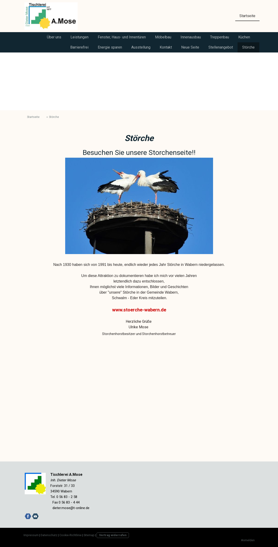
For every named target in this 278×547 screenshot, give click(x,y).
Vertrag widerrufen (112, 535)
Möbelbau (163, 37)
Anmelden (248, 540)
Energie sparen (110, 47)
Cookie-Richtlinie (70, 535)
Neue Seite (190, 47)
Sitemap (89, 535)
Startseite (247, 16)
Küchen (244, 37)
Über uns (54, 37)
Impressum (31, 535)
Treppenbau (219, 37)
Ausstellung (140, 47)
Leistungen (79, 37)
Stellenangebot (220, 47)
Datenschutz (49, 535)
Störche (248, 47)
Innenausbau (190, 37)
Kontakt (166, 47)
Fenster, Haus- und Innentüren (122, 37)
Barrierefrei (79, 47)
